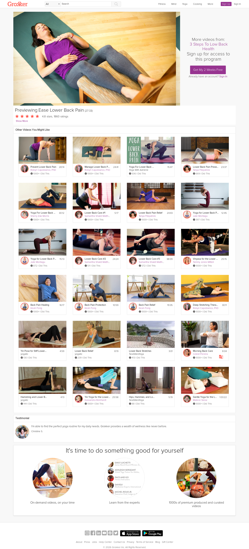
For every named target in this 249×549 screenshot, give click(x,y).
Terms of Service (144, 542)
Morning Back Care (203, 351)
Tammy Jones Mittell (203, 262)
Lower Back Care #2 (95, 259)
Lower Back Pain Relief (150, 213)
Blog (157, 542)
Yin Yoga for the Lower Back (97, 397)
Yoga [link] (184, 4)
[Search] (86, 4)
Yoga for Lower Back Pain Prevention (206, 213)
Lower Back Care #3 (149, 259)
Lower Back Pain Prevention (206, 167)
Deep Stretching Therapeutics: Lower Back (206, 305)
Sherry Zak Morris (39, 216)
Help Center (105, 542)
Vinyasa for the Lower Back (206, 259)
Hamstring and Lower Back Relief (34, 397)
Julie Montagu (200, 216)
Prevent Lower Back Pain (43, 167)
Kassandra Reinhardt (95, 400)
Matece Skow (200, 400)
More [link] (210, 4)
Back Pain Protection (95, 305)
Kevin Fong (36, 308)
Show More (22, 121)
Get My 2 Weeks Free (208, 70)
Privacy (130, 542)
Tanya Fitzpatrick (201, 169)
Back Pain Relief (147, 305)
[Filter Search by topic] (53, 4)
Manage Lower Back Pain (98, 167)
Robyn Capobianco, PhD (43, 169)
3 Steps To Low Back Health (209, 47)
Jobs (94, 542)
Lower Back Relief (84, 351)
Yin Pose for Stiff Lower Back (34, 351)
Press (87, 542)
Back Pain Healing (39, 305)
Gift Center (167, 542)
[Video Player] (96, 59)
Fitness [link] (162, 4)
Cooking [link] (197, 4)
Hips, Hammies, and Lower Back (142, 397)
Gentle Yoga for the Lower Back (205, 397)
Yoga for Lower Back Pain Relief (43, 259)
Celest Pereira (200, 354)
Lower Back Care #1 (95, 213)
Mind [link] (173, 4)
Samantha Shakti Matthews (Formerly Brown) (108, 216)
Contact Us (119, 542)
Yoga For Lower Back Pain (142, 167)
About (79, 542)
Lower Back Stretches (140, 351)
